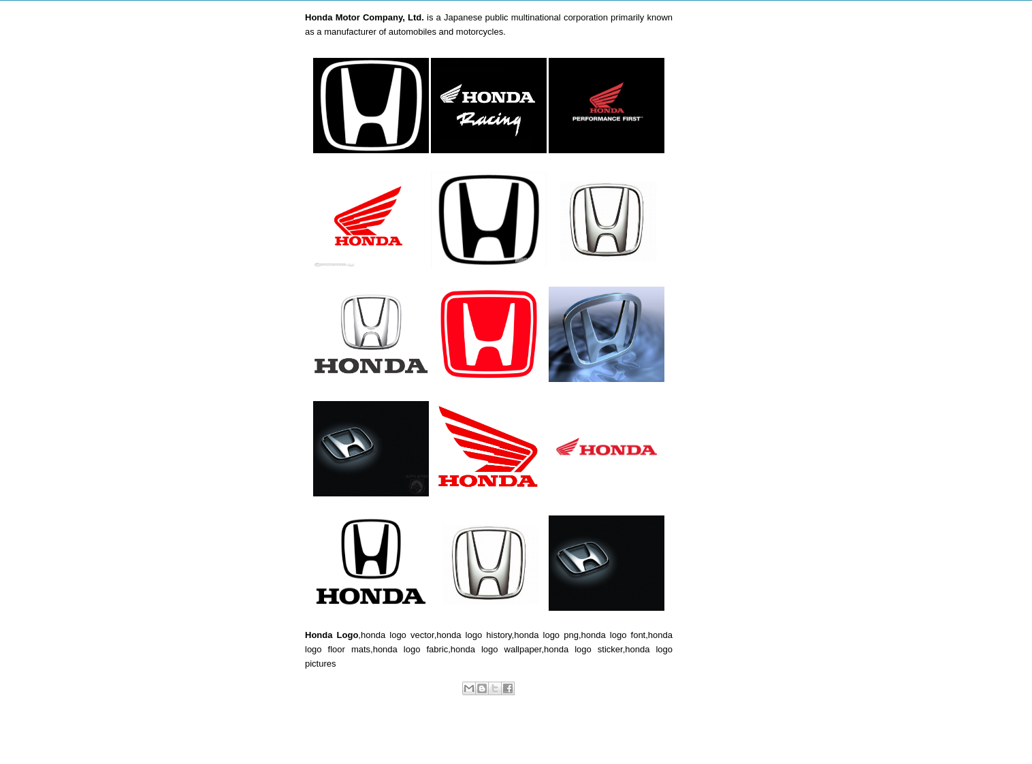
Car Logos (502, 703)
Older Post (638, 734)
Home (491, 734)
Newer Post (341, 734)
